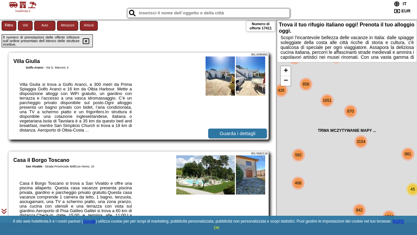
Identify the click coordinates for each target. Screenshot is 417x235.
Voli (25, 25)
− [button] (286, 81)
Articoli (88, 25)
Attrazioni (68, 25)
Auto (44, 25)
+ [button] (286, 71)
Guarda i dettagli (237, 133)
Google (89, 221)
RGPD (398, 221)
